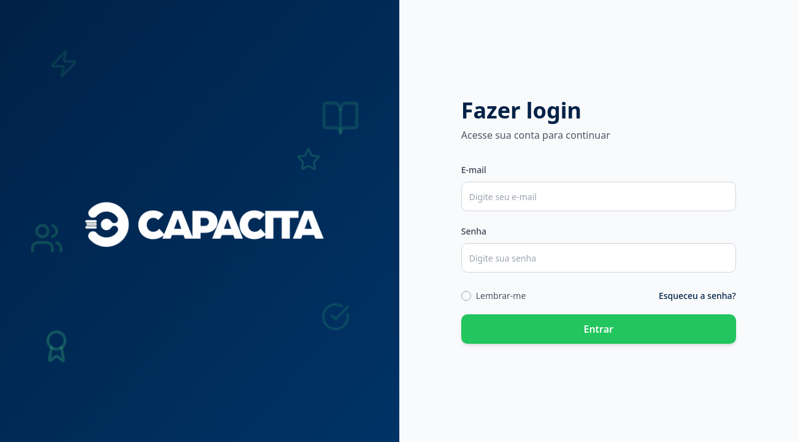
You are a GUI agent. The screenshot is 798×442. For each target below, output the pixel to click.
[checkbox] (466, 296)
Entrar (598, 329)
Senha (473, 231)
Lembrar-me (501, 295)
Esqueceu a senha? (697, 295)
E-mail (473, 170)
